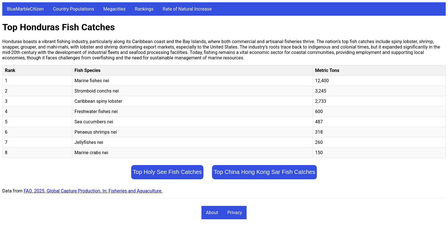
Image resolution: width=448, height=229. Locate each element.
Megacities (114, 9)
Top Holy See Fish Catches (167, 172)
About (212, 212)
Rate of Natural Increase (187, 9)
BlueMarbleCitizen (25, 9)
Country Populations (73, 9)
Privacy (234, 212)
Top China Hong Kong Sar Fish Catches (264, 172)
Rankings (144, 9)
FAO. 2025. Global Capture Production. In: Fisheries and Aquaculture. (93, 191)
